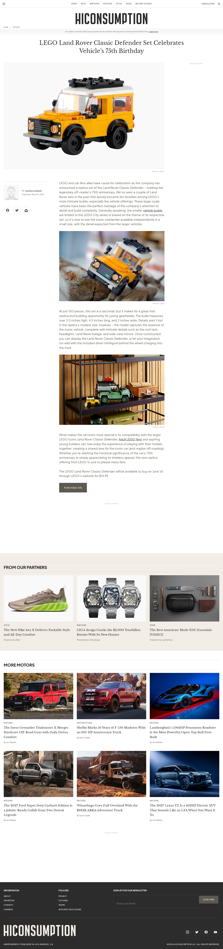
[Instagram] (187, 932)
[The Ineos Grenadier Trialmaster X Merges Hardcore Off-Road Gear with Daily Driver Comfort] (38, 696)
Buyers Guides (144, 3)
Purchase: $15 (73, 487)
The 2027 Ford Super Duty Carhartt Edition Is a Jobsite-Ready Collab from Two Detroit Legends (38, 810)
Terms (62, 905)
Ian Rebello (11, 742)
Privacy (63, 896)
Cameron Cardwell (33, 190)
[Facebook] (206, 932)
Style (119, 3)
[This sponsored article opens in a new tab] (38, 598)
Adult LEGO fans (130, 439)
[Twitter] (197, 932)
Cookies (63, 900)
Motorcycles (84, 723)
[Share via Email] (26, 210)
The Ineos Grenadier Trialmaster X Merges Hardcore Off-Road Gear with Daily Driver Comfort (36, 732)
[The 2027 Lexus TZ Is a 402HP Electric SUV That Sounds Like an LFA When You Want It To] (184, 774)
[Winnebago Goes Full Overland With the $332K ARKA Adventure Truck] (111, 774)
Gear (74, 3)
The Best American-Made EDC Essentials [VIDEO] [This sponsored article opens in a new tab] (181, 632)
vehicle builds (152, 210)
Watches (94, 3)
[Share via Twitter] (17, 210)
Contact (8, 905)
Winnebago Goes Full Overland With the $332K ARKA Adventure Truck (107, 808)
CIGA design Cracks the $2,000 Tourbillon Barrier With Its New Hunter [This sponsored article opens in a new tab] (108, 632)
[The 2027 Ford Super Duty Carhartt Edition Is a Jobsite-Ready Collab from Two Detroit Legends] (38, 774)
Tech (83, 3)
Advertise (9, 900)
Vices (129, 3)
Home (6, 27)
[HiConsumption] (111, 18)
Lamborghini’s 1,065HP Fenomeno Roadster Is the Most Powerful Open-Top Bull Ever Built (183, 732)
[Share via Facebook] (7, 210)
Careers (8, 909)
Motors (107, 3)
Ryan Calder (84, 738)
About (7, 896)
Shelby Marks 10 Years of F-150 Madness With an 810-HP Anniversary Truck (111, 730)
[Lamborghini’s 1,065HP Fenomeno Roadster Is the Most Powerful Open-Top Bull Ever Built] (184, 696)
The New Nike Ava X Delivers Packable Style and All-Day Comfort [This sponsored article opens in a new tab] (37, 632)
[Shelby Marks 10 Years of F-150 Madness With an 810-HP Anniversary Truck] (111, 696)
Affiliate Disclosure (70, 909)
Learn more (153, 31)
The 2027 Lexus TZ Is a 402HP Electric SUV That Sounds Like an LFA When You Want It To (183, 810)
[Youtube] (215, 932)
